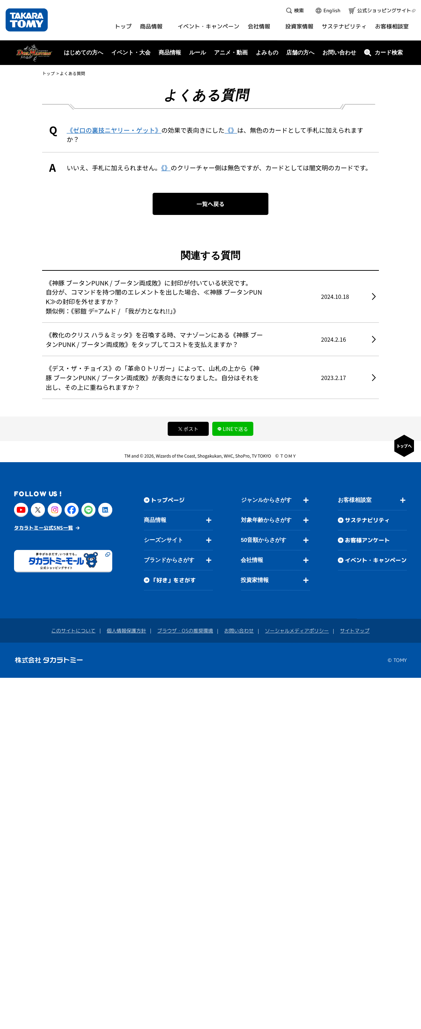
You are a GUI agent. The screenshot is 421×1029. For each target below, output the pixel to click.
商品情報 (155, 520)
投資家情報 (255, 580)
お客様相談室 (355, 500)
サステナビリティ (367, 520)
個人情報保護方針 (126, 630)
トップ (48, 73)
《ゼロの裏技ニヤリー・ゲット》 (114, 130)
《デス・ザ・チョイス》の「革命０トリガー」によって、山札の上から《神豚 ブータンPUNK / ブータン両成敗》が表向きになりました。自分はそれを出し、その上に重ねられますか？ (152, 377)
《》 (231, 130)
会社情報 (252, 560)
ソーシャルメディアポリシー (297, 630)
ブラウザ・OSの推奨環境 (185, 630)
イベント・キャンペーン (376, 560)
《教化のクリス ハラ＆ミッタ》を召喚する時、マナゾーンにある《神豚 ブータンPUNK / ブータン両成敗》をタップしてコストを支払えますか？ (154, 339)
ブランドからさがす (169, 560)
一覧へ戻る (210, 203)
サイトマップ (354, 631)
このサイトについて (73, 630)
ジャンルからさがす (266, 500)
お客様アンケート (367, 540)
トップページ (168, 500)
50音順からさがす (263, 540)
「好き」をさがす (173, 580)
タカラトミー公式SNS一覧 (43, 527)
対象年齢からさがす (266, 520)
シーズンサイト (163, 540)
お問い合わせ (339, 52)
